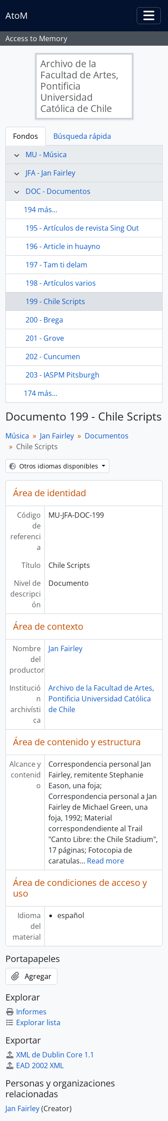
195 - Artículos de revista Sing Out (82, 228)
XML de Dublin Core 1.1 (49, 1055)
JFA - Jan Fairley (50, 173)
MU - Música (46, 154)
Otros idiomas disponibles (54, 466)
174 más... (40, 393)
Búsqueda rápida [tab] (82, 136)
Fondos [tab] (25, 136)
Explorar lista (32, 1022)
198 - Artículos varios (61, 283)
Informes (26, 1012)
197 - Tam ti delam (56, 265)
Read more (105, 861)
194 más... (40, 210)
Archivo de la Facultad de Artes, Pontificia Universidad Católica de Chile (101, 698)
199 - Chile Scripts (55, 301)
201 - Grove (45, 338)
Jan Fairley (57, 436)
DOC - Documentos (58, 191)
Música (17, 436)
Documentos (107, 436)
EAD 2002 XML (34, 1065)
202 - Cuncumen (53, 356)
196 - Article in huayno (63, 246)
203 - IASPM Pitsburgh (62, 375)
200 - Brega (44, 320)
